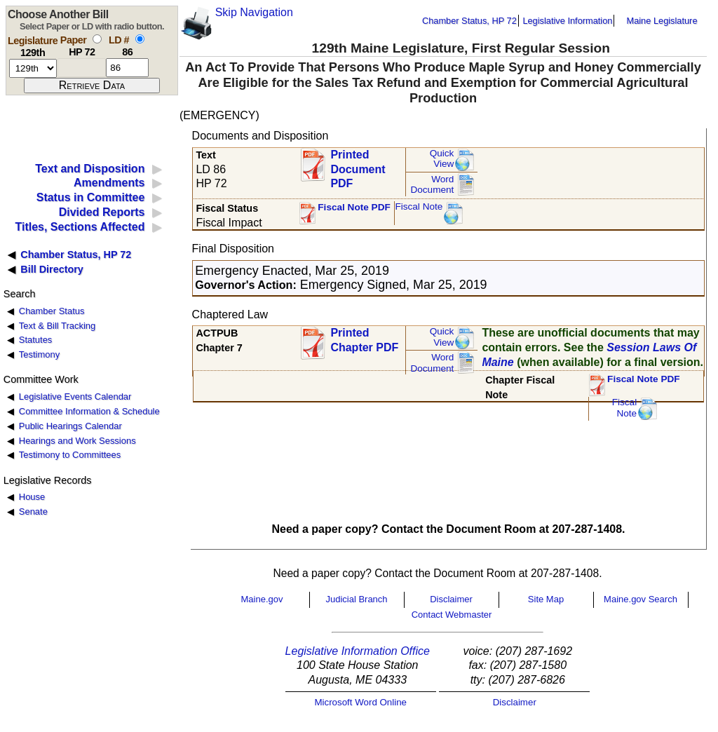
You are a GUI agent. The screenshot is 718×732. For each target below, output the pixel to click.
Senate (33, 511)
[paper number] (81, 67)
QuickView (442, 159)
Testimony (39, 354)
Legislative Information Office (357, 651)
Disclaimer (451, 599)
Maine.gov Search (640, 599)
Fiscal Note (418, 206)
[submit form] (92, 85)
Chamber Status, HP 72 (469, 20)
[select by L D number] (139, 38)
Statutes (36, 339)
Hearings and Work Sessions (77, 440)
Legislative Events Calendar (75, 396)
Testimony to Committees (70, 454)
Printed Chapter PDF (364, 340)
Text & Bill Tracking (57, 325)
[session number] (33, 68)
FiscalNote (624, 408)
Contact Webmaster (452, 614)
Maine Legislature (661, 20)
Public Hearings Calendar (70, 426)
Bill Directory (51, 269)
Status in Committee (90, 197)
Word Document (432, 185)
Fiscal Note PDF (354, 207)
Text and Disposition (89, 169)
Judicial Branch (356, 599)
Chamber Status (52, 311)
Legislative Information (567, 20)
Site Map (546, 599)
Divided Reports (102, 212)
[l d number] (127, 67)
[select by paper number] (97, 38)
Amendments (109, 183)
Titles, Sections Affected (79, 227)
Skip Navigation (254, 12)
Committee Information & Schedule (89, 411)
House (32, 497)
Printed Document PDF (357, 165)
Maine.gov (262, 599)
